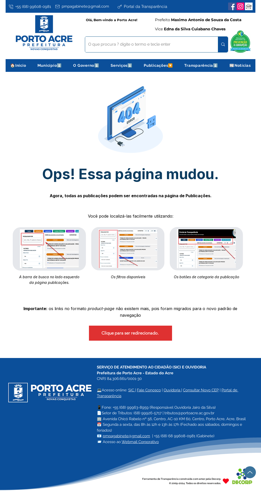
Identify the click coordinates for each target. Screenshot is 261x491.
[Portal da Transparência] (147, 6)
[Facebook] (232, 6)
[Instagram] (240, 6)
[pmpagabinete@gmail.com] (85, 6)
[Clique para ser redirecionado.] (130, 333)
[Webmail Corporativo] (249, 6)
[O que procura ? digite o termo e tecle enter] (147, 44)
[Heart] (226, 480)
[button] (50, 65)
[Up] (250, 472)
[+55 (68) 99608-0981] (31, 6)
